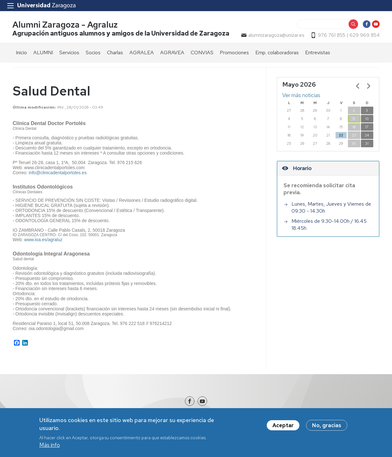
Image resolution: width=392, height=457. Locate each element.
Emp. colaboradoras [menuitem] (277, 53)
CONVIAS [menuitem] (202, 53)
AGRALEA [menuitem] (141, 53)
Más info (49, 445)
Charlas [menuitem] (115, 53)
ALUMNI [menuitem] (43, 53)
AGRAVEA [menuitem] (172, 53)
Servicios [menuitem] (69, 53)
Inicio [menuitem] (21, 53)
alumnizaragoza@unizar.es (276, 35)
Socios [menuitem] (93, 53)
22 (341, 135)
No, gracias (326, 425)
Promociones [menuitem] (234, 53)
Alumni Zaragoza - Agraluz (65, 24)
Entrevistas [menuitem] (317, 53)
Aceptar (283, 425)
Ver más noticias (301, 95)
